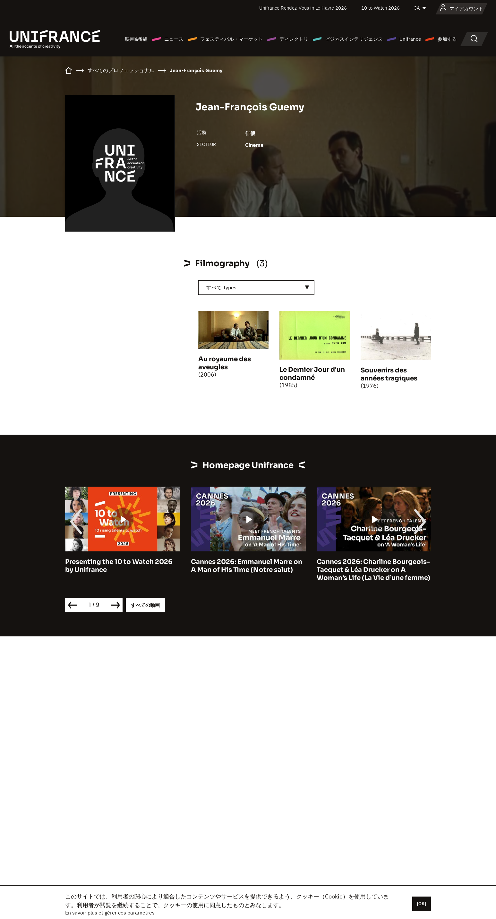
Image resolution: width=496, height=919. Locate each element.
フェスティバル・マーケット (231, 39)
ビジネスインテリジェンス (354, 39)
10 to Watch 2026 (380, 8)
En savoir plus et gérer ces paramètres (110, 912)
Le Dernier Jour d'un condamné (312, 374)
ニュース (174, 39)
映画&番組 (136, 39)
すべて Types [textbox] (221, 287)
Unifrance (410, 39)
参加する (447, 39)
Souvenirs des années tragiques (389, 374)
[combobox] (256, 287)
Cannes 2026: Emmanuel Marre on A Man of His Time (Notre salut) (246, 566)
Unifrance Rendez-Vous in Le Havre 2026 (303, 8)
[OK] (421, 903)
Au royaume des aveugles (224, 363)
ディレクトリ (293, 39)
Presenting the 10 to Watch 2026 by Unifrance (119, 566)
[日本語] (420, 8)
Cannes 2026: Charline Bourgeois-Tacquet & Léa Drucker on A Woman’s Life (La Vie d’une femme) (373, 570)
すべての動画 (145, 605)
